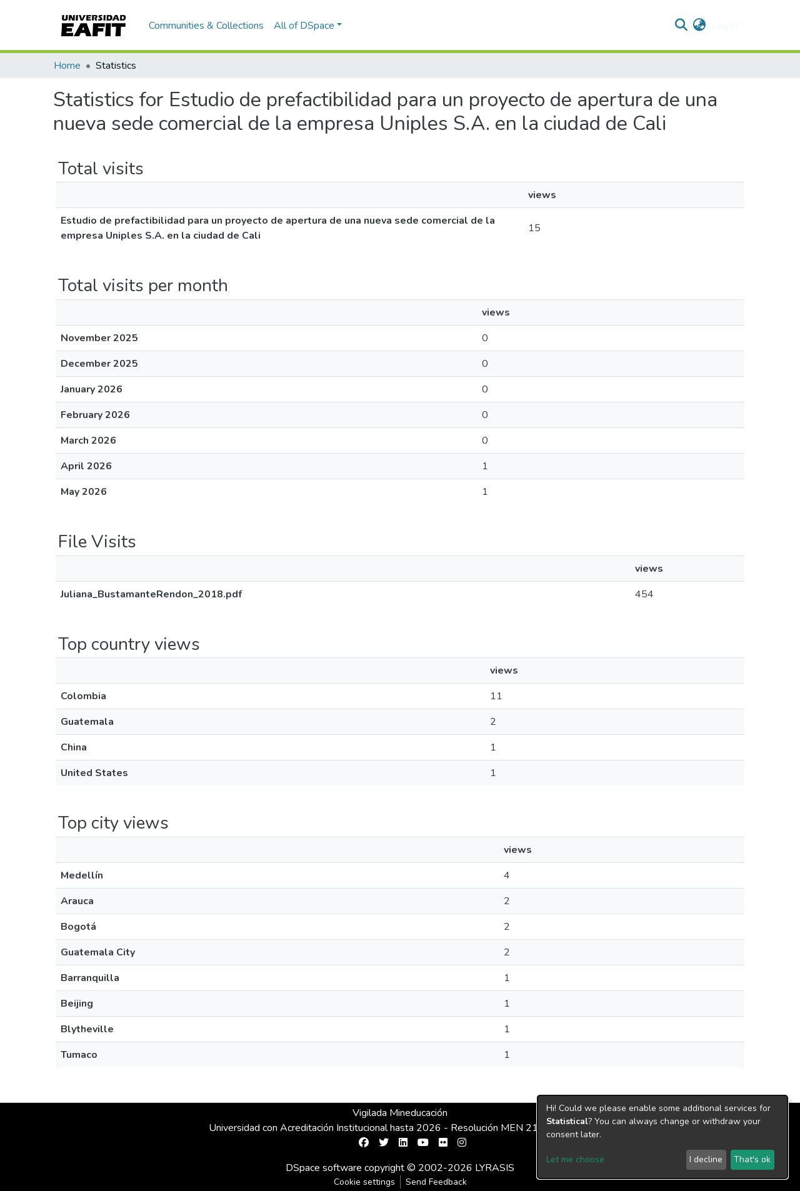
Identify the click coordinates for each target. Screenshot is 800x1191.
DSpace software (324, 1168)
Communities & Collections (206, 25)
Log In (724, 25)
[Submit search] (681, 25)
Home (67, 65)
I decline (705, 1159)
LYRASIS (494, 1168)
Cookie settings (364, 1182)
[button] (700, 25)
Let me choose (575, 1159)
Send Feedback (436, 1182)
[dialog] (663, 1137)
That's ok (752, 1159)
